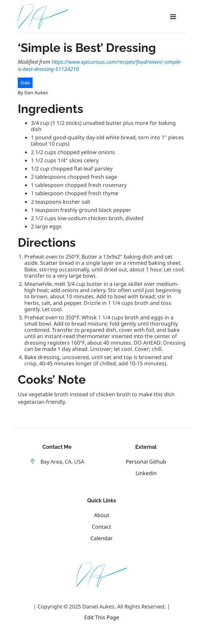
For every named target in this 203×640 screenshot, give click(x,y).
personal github (146, 461)
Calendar (101, 538)
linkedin (146, 473)
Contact (101, 526)
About (101, 515)
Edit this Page (101, 617)
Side (25, 83)
